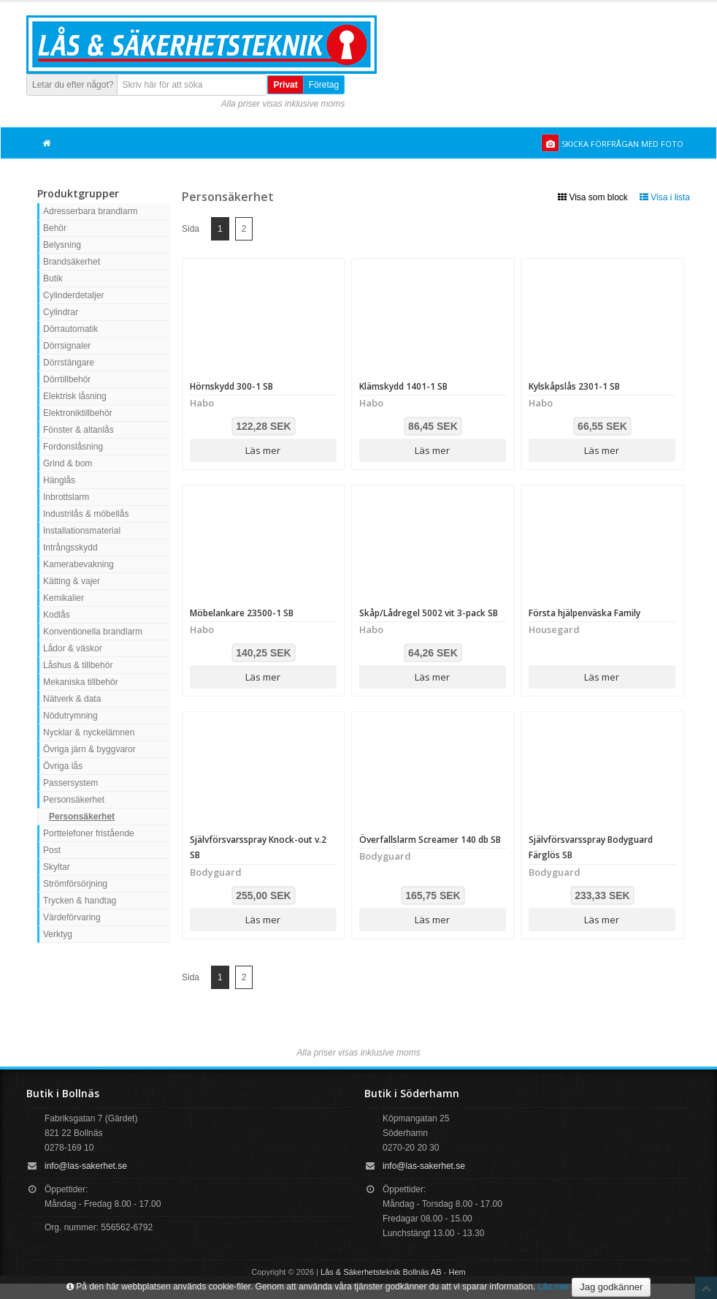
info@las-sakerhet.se (86, 1166)
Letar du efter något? (72, 85)
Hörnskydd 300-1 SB (231, 386)
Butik (53, 278)
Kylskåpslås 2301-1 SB (574, 386)
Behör (54, 228)
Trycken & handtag (79, 900)
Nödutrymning (70, 716)
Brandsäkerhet (71, 262)
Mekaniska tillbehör (80, 682)
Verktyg (57, 934)
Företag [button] (324, 85)
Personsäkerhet (73, 800)
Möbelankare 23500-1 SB (242, 613)
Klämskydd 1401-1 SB (403, 386)
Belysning (62, 245)
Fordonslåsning (73, 447)
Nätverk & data (72, 699)
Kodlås (56, 615)
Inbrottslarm (66, 497)
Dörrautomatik (70, 329)
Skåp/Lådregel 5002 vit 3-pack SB (428, 613)
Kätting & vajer (71, 581)
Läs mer (262, 450)
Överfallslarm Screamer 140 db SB (430, 839)
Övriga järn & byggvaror (89, 749)
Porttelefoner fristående (88, 833)
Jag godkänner (611, 1286)
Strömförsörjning (75, 884)
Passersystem (70, 783)
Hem (457, 1272)
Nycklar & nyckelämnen (88, 732)
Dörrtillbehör (67, 379)
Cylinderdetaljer (73, 295)
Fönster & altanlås (78, 430)
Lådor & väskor (72, 648)
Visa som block (593, 197)
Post (52, 850)
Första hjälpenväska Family (584, 613)
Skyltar (56, 867)
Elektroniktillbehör (77, 413)
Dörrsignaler (67, 346)
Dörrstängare (68, 362)
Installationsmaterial (81, 531)
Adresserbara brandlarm (90, 211)
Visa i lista (665, 197)
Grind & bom (67, 463)
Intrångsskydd (70, 547)
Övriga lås (63, 766)
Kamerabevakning (78, 564)
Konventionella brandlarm (92, 631)
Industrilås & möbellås (86, 514)
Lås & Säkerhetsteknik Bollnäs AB (381, 1272)
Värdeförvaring (72, 917)
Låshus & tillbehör (77, 665)
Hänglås (59, 480)
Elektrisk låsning (75, 396)
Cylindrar (60, 312)
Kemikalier (63, 598)
